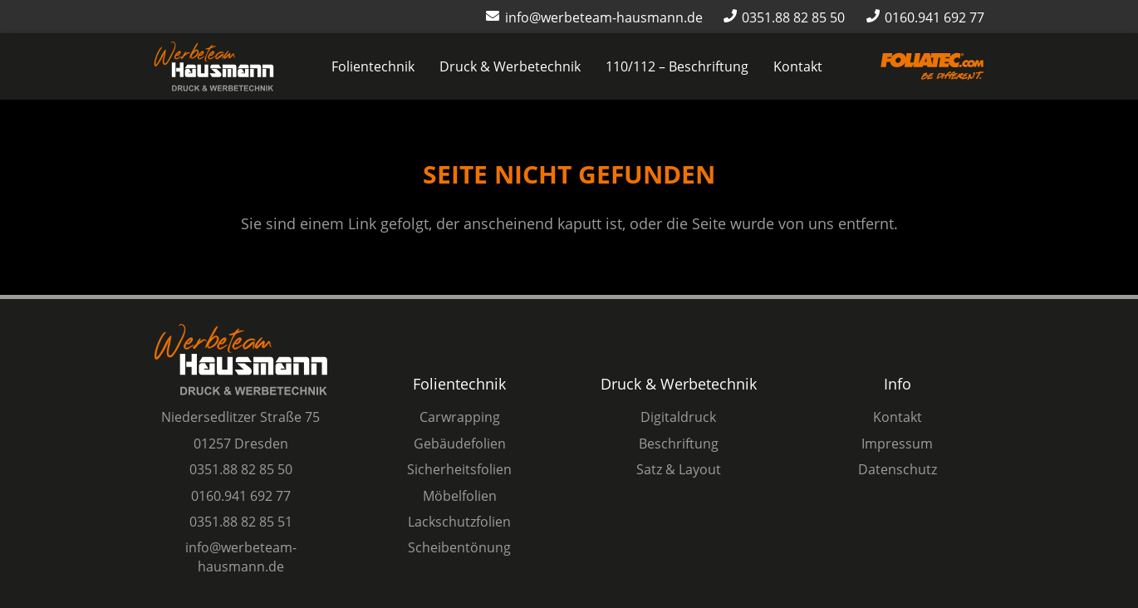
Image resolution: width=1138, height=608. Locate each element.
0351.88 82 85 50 (240, 469)
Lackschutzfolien (459, 521)
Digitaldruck (678, 417)
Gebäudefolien (460, 443)
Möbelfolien (460, 496)
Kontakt (897, 417)
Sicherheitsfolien (459, 469)
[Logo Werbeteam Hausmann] (214, 66)
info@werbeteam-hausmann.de (241, 556)
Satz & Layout (678, 469)
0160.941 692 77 (241, 496)
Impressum (897, 443)
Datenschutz (897, 469)
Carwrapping (459, 417)
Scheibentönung (459, 547)
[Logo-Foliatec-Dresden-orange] (932, 66)
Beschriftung (679, 443)
